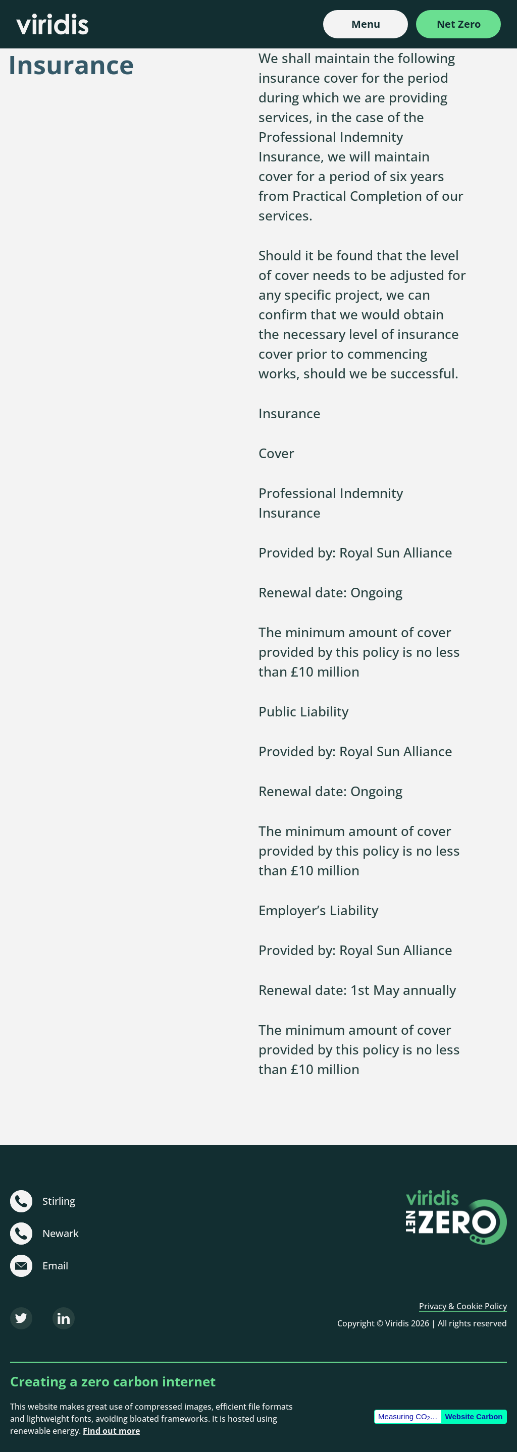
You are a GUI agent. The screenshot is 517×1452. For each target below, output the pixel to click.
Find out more (111, 1430)
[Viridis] (52, 24)
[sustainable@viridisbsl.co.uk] (21, 1266)
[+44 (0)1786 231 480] (21, 1201)
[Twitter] (21, 1318)
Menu (365, 24)
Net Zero (459, 24)
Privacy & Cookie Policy (463, 1306)
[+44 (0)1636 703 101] (21, 1233)
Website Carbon (474, 1416)
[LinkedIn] (64, 1318)
